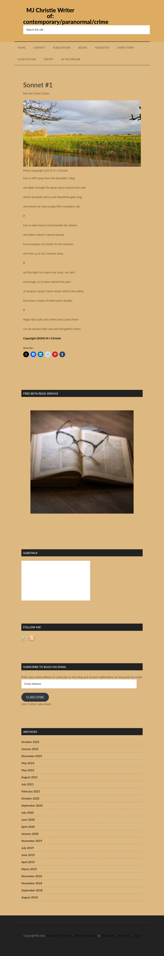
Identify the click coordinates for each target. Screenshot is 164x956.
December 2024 (31, 756)
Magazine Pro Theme (58, 935)
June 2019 (28, 855)
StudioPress (108, 935)
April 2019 (28, 862)
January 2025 (30, 749)
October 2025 (30, 741)
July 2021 (27, 784)
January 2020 (30, 833)
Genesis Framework (85, 935)
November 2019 (31, 840)
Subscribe (35, 697)
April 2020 (28, 826)
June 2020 (28, 819)
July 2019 (27, 847)
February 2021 (30, 791)
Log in (137, 935)
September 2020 (32, 805)
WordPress (124, 935)
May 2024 (27, 763)
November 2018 (31, 883)
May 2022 (27, 770)
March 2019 (29, 869)
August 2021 (29, 777)
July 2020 (27, 812)
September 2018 (32, 890)
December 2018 (31, 876)
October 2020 (30, 798)
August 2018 (29, 897)
